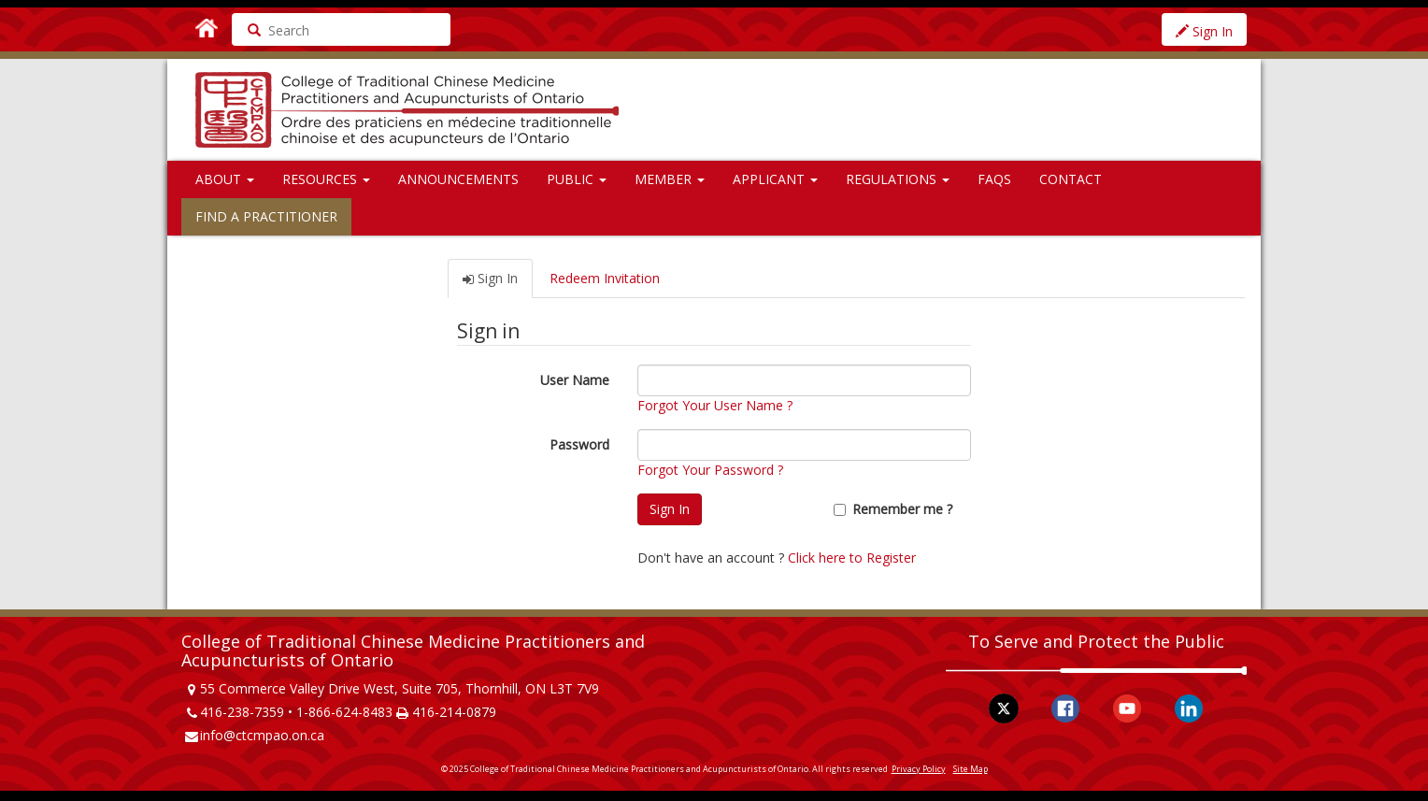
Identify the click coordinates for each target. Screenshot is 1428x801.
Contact (1070, 179)
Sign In (1204, 31)
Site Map (970, 769)
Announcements (458, 179)
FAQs (994, 179)
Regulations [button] (898, 179)
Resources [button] (326, 179)
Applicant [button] (775, 179)
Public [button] (577, 179)
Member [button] (670, 179)
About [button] (224, 179)
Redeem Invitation (605, 278)
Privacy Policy (919, 769)
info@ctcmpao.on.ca (262, 735)
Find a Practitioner (266, 216)
